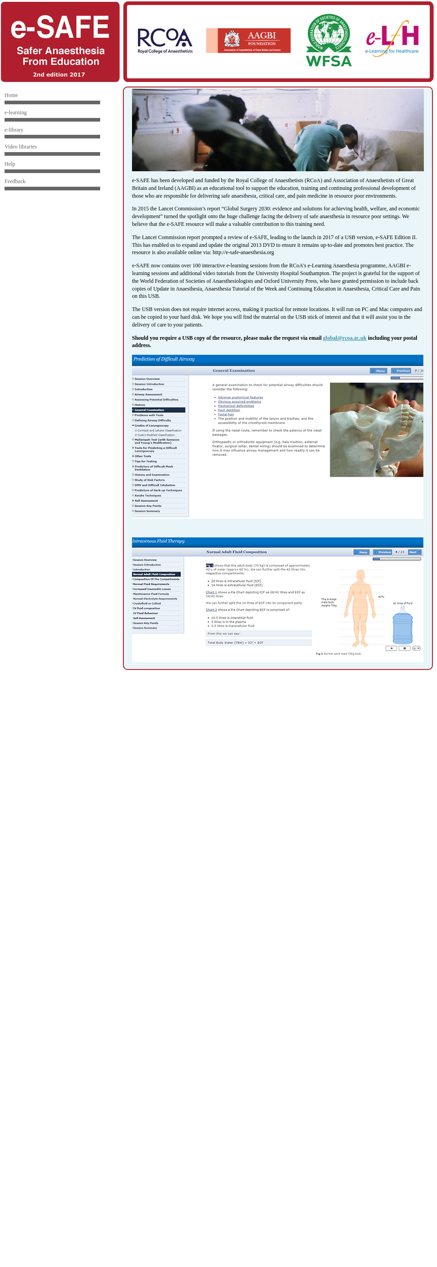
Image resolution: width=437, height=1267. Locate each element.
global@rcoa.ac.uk (345, 338)
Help (10, 164)
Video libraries (21, 146)
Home (11, 95)
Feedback (15, 181)
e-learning (16, 112)
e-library (14, 130)
